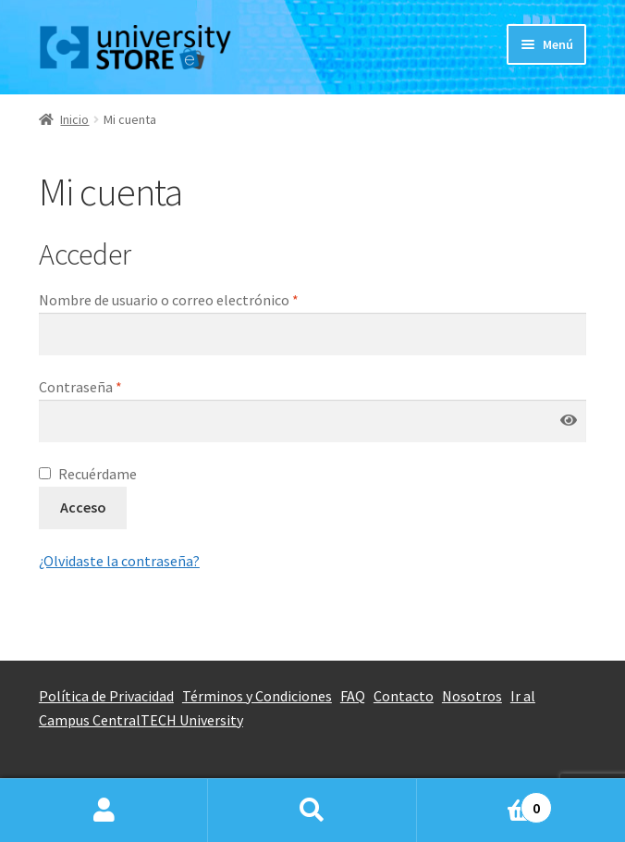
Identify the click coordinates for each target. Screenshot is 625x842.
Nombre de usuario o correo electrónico (169, 300)
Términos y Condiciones (257, 696)
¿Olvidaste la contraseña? (119, 560)
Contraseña (80, 387)
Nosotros (472, 696)
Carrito (485, 802)
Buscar (312, 810)
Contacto (404, 696)
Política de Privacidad (106, 696)
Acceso (83, 507)
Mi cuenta (104, 810)
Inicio (74, 119)
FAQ (352, 696)
